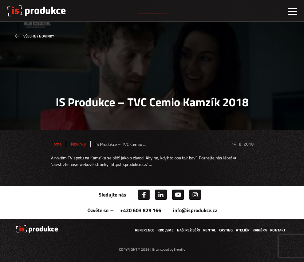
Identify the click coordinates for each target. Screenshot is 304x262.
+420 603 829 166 (140, 210)
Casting (226, 230)
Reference (144, 230)
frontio (179, 249)
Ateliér (242, 230)
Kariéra (260, 230)
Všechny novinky (38, 36)
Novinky (78, 144)
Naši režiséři (188, 230)
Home (56, 144)
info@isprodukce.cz (195, 210)
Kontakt (277, 230)
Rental (209, 230)
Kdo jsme (166, 230)
